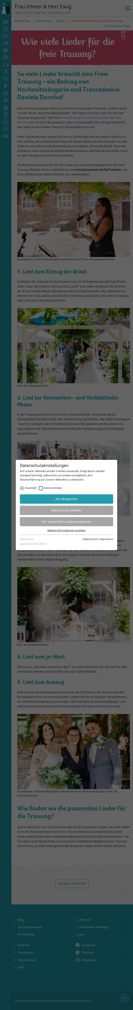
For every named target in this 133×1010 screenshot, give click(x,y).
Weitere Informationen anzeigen (66, 530)
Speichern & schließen (66, 510)
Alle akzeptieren (66, 499)
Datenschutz (90, 539)
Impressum (106, 539)
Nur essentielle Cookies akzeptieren (66, 522)
